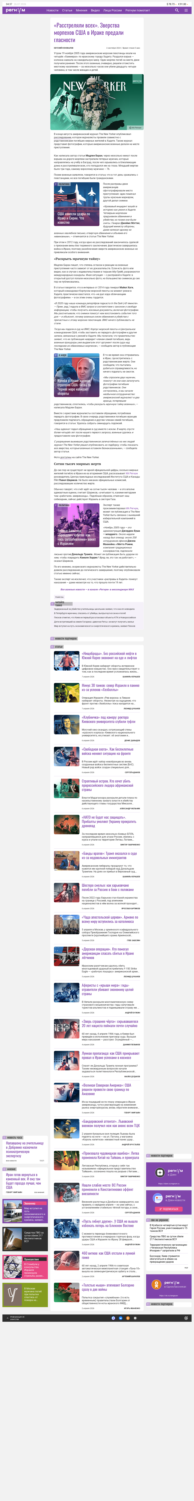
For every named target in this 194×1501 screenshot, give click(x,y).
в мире (62, 355)
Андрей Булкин (132, 1094)
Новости (53, 10)
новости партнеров (66, 638)
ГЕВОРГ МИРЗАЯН (14, 1354)
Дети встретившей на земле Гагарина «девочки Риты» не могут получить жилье (94, 622)
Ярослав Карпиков (131, 963)
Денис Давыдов (132, 740)
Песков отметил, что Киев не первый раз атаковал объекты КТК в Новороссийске (95, 617)
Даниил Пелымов (131, 1126)
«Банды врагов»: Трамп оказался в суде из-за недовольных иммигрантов (109, 909)
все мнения (39, 1354)
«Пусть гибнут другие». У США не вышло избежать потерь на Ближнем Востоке (110, 1358)
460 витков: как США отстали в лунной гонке (108, 1417)
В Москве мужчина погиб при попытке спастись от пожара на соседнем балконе (34, 1456)
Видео (95, 10)
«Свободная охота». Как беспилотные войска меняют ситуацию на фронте (107, 778)
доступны (65, 457)
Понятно (179, 1479)
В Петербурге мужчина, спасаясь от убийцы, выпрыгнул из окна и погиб (90, 613)
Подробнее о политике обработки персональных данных (141, 1479)
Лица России (112, 10)
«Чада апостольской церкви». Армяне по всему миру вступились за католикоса (110, 973)
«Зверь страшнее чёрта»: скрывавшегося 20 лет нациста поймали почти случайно (110, 1104)
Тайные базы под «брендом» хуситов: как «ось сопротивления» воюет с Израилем (77, 536)
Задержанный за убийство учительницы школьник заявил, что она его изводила (94, 609)
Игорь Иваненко (132, 1471)
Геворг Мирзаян (132, 1221)
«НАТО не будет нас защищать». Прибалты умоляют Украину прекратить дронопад (109, 848)
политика (64, 184)
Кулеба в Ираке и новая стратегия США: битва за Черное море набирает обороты (74, 386)
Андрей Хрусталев (131, 1253)
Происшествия (31, 1421)
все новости (11, 1323)
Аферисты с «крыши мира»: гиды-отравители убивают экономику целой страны (108, 1070)
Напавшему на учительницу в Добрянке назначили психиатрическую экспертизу (24, 1311)
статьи (58, 647)
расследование (62, 137)
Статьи (67, 10)
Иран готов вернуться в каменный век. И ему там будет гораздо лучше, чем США (23, 1343)
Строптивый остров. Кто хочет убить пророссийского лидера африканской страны (107, 812)
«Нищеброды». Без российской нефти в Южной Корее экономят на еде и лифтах (109, 655)
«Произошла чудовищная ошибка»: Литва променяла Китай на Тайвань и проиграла (110, 1290)
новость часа (14, 1300)
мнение (11, 1331)
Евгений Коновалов (63, 48)
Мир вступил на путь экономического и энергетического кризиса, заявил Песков (34, 1376)
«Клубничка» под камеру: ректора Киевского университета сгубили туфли (108, 719)
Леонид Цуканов (132, 709)
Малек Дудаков (132, 1185)
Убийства (59, 597)
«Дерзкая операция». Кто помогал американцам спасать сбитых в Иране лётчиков (108, 1034)
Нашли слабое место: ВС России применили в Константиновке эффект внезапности (107, 1324)
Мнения (81, 10)
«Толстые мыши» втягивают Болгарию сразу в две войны (108, 1449)
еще (186, 1430)
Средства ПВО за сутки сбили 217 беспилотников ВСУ (34, 1399)
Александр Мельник (130, 836)
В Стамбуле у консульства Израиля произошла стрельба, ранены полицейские (34, 1432)
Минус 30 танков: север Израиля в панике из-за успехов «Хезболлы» (110, 687)
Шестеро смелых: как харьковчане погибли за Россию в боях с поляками (108, 941)
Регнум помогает (137, 10)
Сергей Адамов (132, 799)
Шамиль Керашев (131, 677)
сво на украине (159, 1382)
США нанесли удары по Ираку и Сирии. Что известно (74, 217)
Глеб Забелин (133, 994)
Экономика (29, 1365)
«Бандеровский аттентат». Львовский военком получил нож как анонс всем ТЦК (111, 1231)
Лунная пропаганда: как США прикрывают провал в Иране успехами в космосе (110, 1163)
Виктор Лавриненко (130, 872)
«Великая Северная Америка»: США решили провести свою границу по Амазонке (106, 1197)
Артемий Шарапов (131, 1439)
